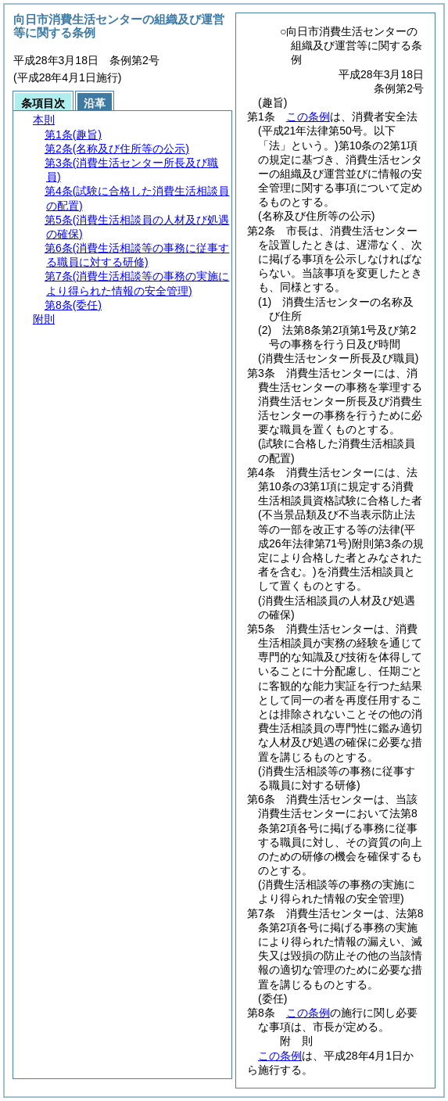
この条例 (308, 116)
